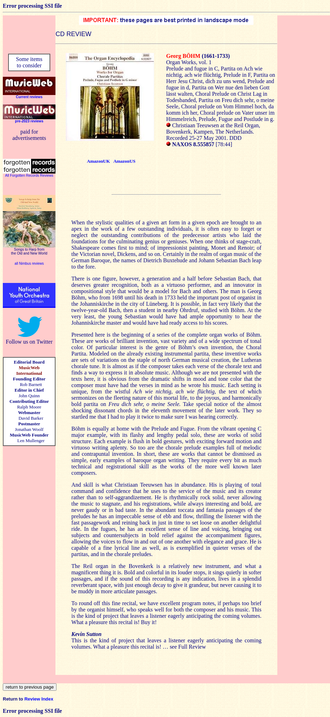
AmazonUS (124, 161)
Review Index (38, 699)
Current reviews (29, 97)
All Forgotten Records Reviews (29, 175)
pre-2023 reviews (29, 121)
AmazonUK (98, 161)
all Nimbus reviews (29, 263)
